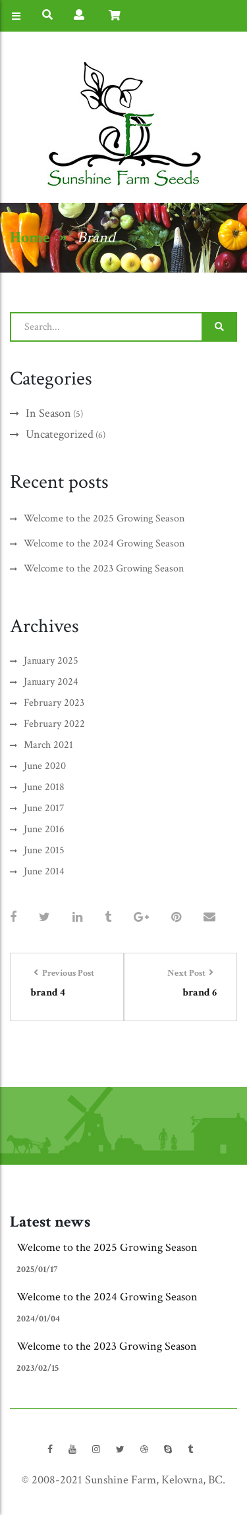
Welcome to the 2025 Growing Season (107, 1247)
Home (30, 237)
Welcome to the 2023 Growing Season (106, 1346)
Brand (96, 237)
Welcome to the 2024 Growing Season (107, 1296)
